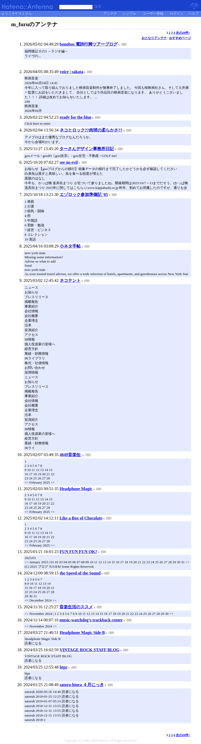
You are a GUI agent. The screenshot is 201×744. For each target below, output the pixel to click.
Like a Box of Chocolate (80, 518)
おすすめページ (180, 38)
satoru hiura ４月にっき (82, 684)
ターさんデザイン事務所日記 (86, 148)
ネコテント (70, 280)
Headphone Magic (76, 488)
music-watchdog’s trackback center (91, 620)
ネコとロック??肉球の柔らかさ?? (91, 130)
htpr (64, 667)
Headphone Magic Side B (82, 632)
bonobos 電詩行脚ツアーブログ (89, 44)
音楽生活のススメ (76, 607)
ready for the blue (76, 117)
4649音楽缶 (71, 454)
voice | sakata (71, 71)
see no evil (69, 162)
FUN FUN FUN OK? (78, 551)
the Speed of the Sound (80, 573)
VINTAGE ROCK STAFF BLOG (90, 650)
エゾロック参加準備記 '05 (84, 194)
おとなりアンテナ (154, 38)
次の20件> (183, 33)
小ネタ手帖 (70, 246)
